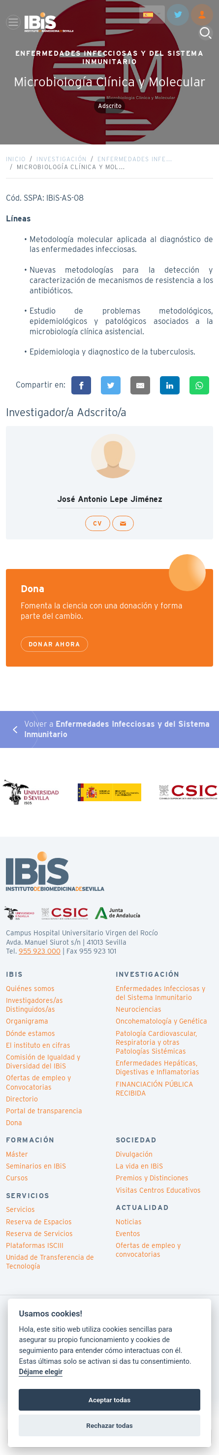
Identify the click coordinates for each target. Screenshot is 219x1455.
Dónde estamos (30, 1033)
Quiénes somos (30, 989)
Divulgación (134, 1154)
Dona (14, 1123)
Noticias (129, 1222)
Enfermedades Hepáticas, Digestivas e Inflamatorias (157, 1067)
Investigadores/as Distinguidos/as (34, 1004)
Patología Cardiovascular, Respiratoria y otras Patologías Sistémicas (156, 1042)
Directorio (22, 1099)
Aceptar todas (109, 1400)
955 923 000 (40, 951)
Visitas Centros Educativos (158, 1190)
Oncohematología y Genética (161, 1021)
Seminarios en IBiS (36, 1166)
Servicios (20, 1209)
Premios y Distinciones (152, 1178)
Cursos (17, 1178)
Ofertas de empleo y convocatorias (148, 1250)
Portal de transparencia (44, 1111)
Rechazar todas (109, 1425)
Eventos (128, 1234)
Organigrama (27, 1021)
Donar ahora (54, 644)
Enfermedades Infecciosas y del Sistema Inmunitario (160, 993)
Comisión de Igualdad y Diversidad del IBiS (43, 1061)
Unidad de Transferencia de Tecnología (50, 1261)
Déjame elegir (41, 1372)
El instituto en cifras (38, 1045)
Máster (17, 1154)
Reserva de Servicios (39, 1234)
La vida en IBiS (139, 1166)
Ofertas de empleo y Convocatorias (38, 1082)
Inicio (16, 159)
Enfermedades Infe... (134, 159)
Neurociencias (138, 1009)
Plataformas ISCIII (34, 1245)
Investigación (61, 159)
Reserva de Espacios (39, 1222)
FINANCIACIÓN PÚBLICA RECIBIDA (154, 1088)
